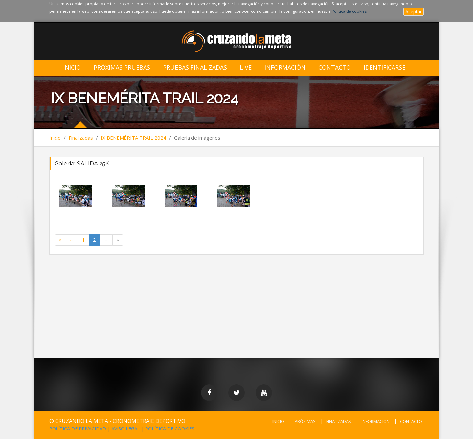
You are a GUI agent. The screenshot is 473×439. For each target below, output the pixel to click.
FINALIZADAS (338, 421)
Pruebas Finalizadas (195, 67)
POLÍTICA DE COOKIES (169, 429)
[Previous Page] (71, 240)
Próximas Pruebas (122, 67)
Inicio (72, 67)
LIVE (246, 67)
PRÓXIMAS (305, 421)
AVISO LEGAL (125, 429)
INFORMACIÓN (376, 421)
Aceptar (413, 12)
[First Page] (60, 240)
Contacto (334, 67)
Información (284, 67)
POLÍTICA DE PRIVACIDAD (77, 429)
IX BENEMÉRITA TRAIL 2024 (133, 137)
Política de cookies (349, 11)
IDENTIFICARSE (384, 67)
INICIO (278, 421)
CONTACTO (411, 421)
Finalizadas (81, 137)
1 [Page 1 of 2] (83, 240)
